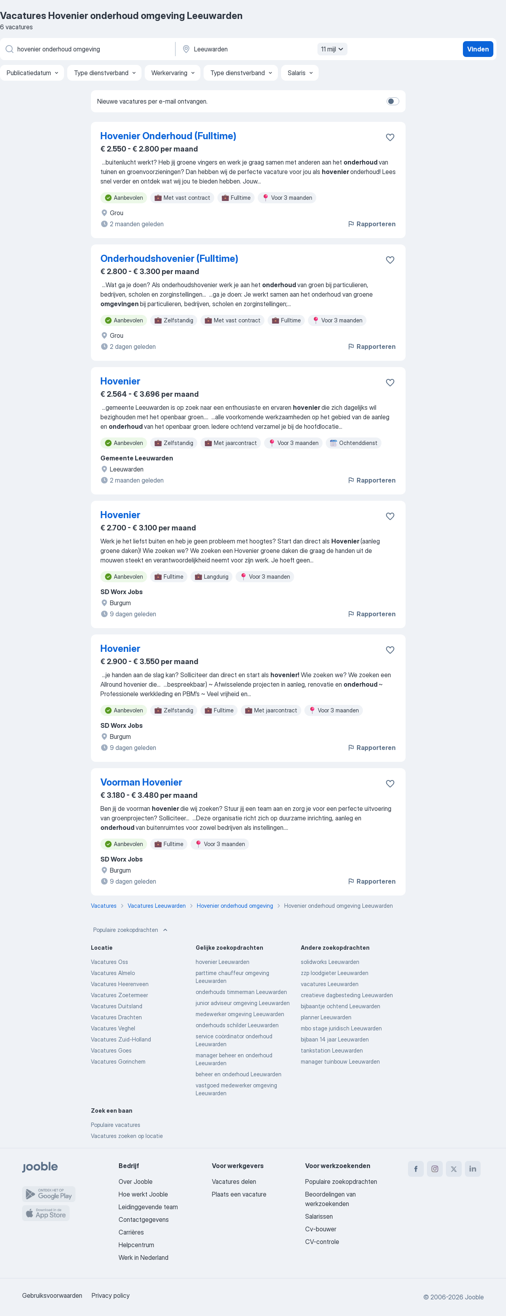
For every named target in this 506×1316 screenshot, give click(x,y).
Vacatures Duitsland (116, 1006)
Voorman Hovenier (141, 782)
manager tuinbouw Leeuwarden (340, 1061)
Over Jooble (136, 1181)
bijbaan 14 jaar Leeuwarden (335, 1039)
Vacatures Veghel (113, 1028)
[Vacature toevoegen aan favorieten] (390, 137)
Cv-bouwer (320, 1229)
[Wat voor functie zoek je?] (87, 49)
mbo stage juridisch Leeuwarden (341, 1028)
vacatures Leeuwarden (330, 984)
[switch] (393, 101)
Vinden (478, 49)
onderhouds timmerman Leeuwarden (241, 991)
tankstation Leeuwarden (332, 1050)
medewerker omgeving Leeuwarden (240, 1014)
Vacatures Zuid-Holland (121, 1039)
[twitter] (454, 1169)
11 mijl (333, 49)
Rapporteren (371, 224)
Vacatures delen (234, 1181)
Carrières (131, 1232)
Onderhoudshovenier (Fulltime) (169, 258)
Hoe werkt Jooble (143, 1194)
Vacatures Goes (111, 1050)
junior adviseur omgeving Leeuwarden (243, 1003)
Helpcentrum (136, 1245)
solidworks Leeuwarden (330, 961)
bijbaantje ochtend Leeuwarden (340, 1006)
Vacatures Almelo (113, 972)
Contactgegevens (144, 1219)
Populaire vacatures (115, 1124)
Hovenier (120, 381)
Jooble (474, 1297)
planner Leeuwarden (326, 1017)
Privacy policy (111, 1295)
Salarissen (319, 1216)
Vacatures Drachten (116, 1017)
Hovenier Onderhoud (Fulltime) (168, 136)
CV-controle (322, 1242)
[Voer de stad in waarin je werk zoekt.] (264, 49)
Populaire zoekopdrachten (131, 930)
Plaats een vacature (239, 1194)
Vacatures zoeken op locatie (127, 1135)
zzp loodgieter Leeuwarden (334, 972)
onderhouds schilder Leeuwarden (237, 1025)
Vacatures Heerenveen (120, 984)
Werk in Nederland (143, 1257)
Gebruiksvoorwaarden (52, 1295)
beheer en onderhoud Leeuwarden (238, 1074)
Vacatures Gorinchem (118, 1061)
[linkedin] (473, 1169)
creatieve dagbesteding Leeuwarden (347, 995)
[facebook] (416, 1169)
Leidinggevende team (148, 1207)
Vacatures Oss (109, 961)
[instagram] (435, 1169)
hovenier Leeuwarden (222, 961)
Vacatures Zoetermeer (119, 995)
